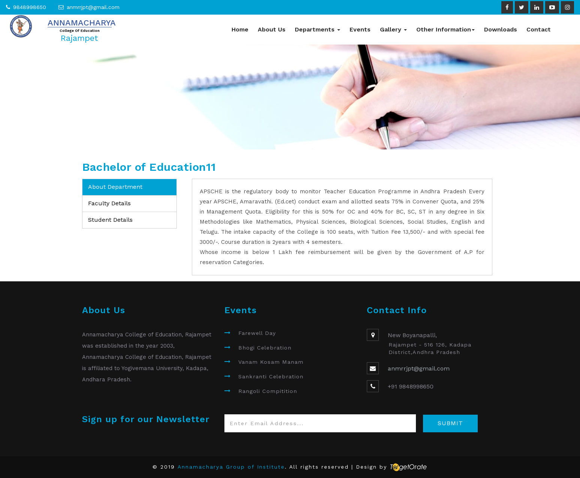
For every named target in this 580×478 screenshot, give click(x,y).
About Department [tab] (115, 186)
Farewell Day (257, 333)
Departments (317, 29)
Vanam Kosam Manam (270, 362)
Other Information (445, 29)
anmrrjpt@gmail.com (93, 7)
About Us (272, 29)
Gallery (393, 29)
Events (360, 29)
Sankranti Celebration (270, 376)
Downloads (500, 29)
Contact (538, 29)
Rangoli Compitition (267, 391)
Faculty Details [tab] (109, 203)
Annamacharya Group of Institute (231, 467)
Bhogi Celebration (264, 348)
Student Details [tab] (110, 219)
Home (240, 29)
